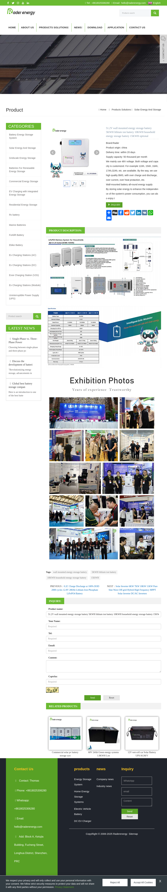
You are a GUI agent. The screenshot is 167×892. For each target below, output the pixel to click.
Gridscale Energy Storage (22, 158)
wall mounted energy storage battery (70, 572)
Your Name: (54, 621)
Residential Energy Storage (23, 204)
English (154, 3)
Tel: (50, 633)
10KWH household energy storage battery (66, 578)
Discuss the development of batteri (21, 363)
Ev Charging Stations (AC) (22, 255)
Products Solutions (54, 27)
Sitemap (133, 833)
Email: (52, 645)
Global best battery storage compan (20, 385)
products (82, 769)
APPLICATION (115, 27)
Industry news (104, 786)
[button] (68, 27)
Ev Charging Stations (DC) (22, 265)
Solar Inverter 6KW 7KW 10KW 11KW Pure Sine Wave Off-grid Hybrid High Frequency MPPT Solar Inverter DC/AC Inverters (133, 590)
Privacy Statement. (64, 887)
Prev (52, 152)
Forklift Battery (16, 235)
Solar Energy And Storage (147, 109)
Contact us (137, 27)
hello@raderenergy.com (133, 3)
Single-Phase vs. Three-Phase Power (23, 340)
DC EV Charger (82, 821)
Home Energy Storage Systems (81, 796)
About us (27, 27)
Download (94, 27)
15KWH (95, 578)
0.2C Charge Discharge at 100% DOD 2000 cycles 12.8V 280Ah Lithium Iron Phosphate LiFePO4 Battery (75, 590)
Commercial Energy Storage (23, 181)
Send (92, 697)
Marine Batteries (17, 224)
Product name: (56, 609)
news (101, 769)
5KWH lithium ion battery (104, 572)
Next (96, 152)
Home (12, 27)
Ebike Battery (16, 245)
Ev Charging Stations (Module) (25, 285)
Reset (111, 697)
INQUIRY (114, 204)
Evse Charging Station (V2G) (24, 275)
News (78, 27)
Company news (105, 779)
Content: (53, 657)
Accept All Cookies (140, 882)
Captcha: (53, 676)
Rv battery (14, 214)
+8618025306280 (100, 3)
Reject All (114, 882)
